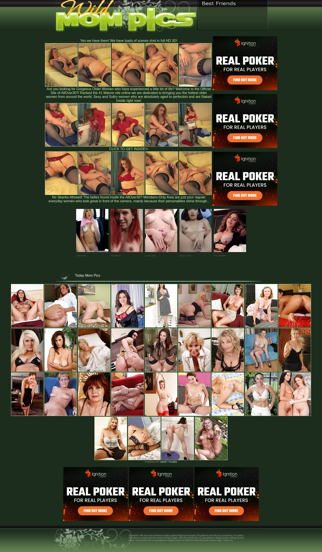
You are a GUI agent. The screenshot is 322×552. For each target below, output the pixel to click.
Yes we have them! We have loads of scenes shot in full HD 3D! (128, 40)
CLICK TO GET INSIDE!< (128, 149)
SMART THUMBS (168, 462)
